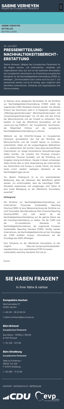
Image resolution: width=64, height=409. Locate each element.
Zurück (6, 261)
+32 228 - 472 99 (12, 343)
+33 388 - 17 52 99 (13, 371)
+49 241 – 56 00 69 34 (14, 312)
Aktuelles (7, 28)
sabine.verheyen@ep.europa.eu (19, 317)
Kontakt (7, 386)
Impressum (35, 386)
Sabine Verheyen (10, 25)
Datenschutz (20, 386)
